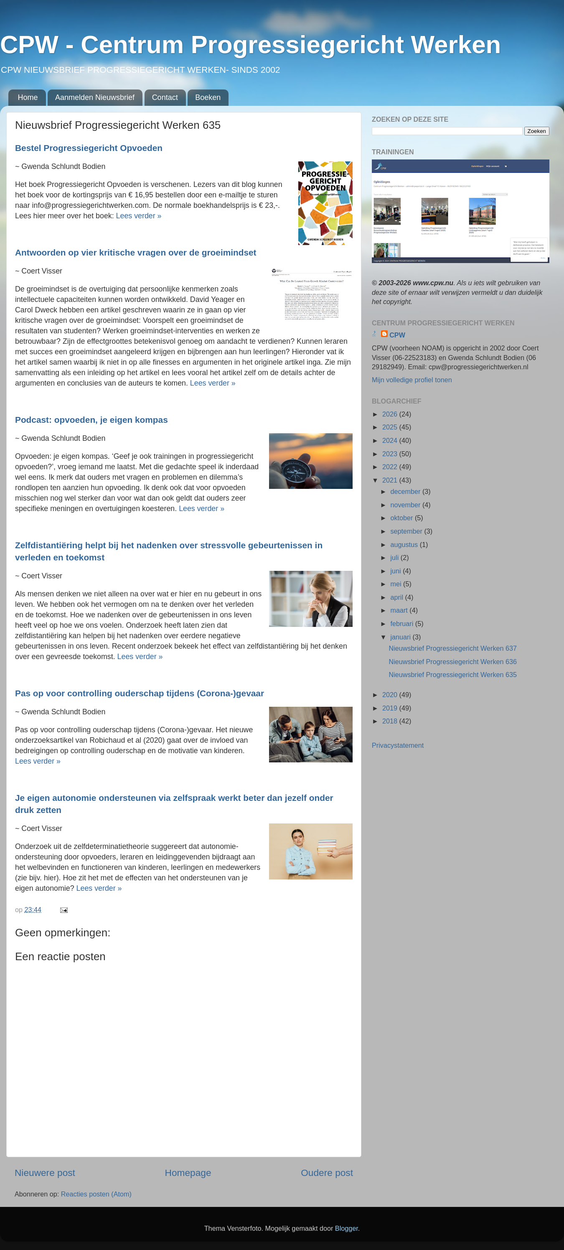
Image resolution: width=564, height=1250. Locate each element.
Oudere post (327, 1172)
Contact (165, 97)
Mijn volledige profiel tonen (412, 379)
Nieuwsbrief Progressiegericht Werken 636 (453, 661)
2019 (390, 708)
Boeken (208, 97)
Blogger (346, 1228)
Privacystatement (398, 745)
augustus (404, 544)
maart (399, 610)
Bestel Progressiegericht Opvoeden (90, 148)
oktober (402, 517)
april (397, 597)
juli (395, 557)
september (407, 531)
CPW (397, 335)
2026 (390, 414)
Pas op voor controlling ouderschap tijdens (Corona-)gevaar (141, 693)
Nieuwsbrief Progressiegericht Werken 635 (453, 674)
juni (396, 571)
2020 (390, 694)
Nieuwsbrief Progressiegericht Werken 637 (453, 648)
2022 (390, 466)
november (406, 505)
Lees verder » (140, 216)
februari (402, 623)
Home (28, 97)
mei (396, 584)
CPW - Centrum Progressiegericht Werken (250, 45)
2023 (390, 454)
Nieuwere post (45, 1172)
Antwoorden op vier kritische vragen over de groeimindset (137, 252)
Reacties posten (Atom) (96, 1194)
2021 (390, 480)
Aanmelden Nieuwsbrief (95, 97)
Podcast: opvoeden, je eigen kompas (92, 419)
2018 (390, 721)
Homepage (188, 1172)
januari (401, 637)
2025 (390, 427)
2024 (390, 440)
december (406, 491)
